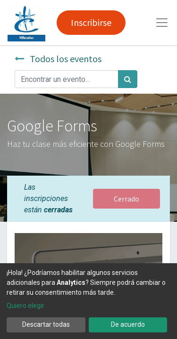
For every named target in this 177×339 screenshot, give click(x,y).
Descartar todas (46, 324)
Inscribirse (91, 22)
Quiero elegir (25, 305)
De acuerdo (128, 324)
